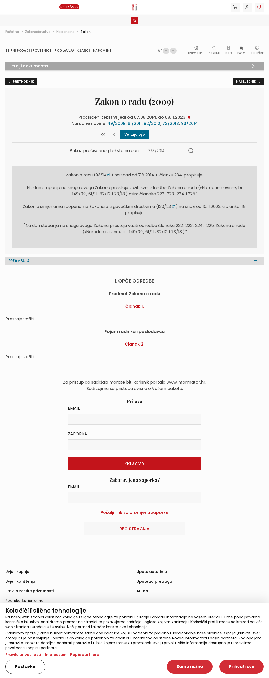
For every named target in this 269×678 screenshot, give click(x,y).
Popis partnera (84, 654)
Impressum (55, 654)
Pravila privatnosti (23, 654)
